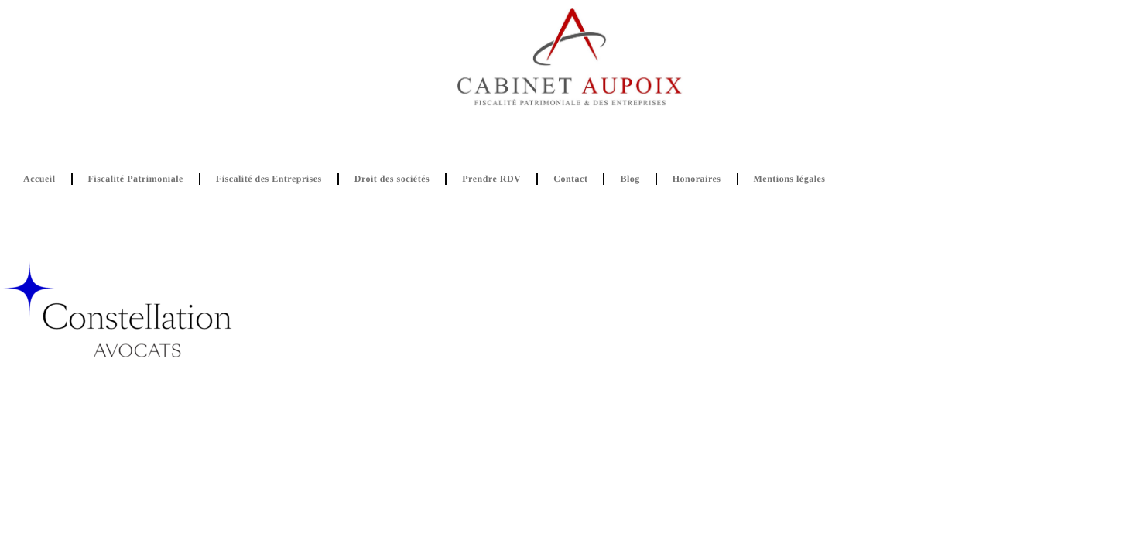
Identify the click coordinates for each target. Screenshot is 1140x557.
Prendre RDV (491, 178)
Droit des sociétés (392, 178)
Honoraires (697, 178)
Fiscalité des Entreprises (269, 178)
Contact (570, 178)
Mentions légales (790, 178)
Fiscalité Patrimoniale (135, 178)
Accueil (39, 178)
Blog (629, 178)
